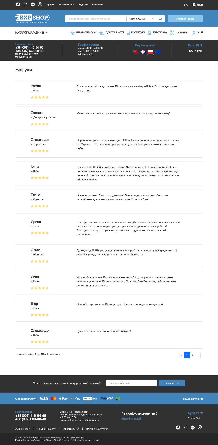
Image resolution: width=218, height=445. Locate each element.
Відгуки (83, 4)
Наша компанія (193, 398)
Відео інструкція (131, 418)
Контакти (97, 4)
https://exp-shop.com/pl (88, 440)
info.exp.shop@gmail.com (33, 440)
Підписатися (172, 383)
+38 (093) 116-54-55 (29, 47)
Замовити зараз (185, 18)
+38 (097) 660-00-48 (29, 51)
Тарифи (49, 4)
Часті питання (66, 4)
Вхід (200, 4)
